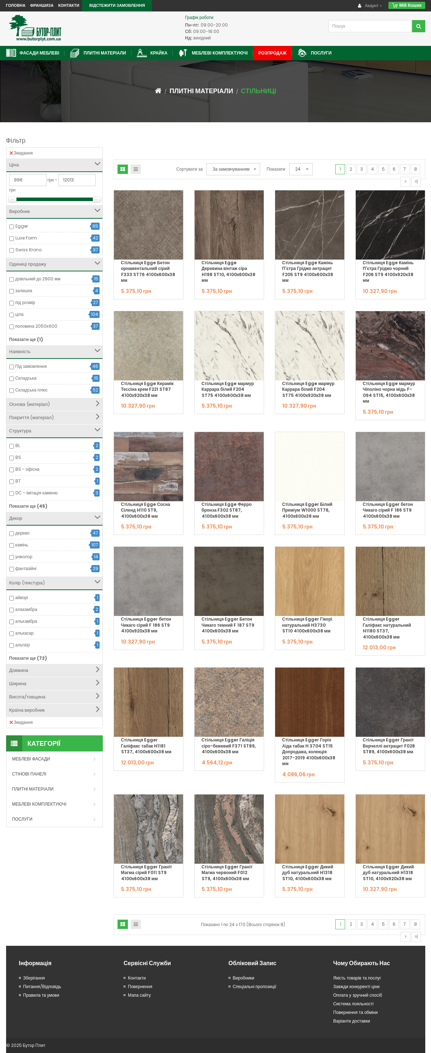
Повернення (140, 986)
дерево (22, 533)
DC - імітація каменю (36, 493)
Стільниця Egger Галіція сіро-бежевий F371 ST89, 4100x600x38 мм (229, 746)
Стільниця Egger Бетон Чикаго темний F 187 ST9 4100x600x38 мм (228, 625)
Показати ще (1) (26, 339)
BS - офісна (27, 469)
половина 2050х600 (36, 326)
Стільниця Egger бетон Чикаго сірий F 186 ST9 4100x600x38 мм (388, 510)
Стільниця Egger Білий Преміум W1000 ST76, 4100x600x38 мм (307, 510)
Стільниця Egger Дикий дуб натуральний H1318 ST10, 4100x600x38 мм (308, 873)
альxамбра (26, 621)
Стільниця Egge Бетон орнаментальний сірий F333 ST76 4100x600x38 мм (148, 272)
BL (17, 445)
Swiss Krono (28, 250)
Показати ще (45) (28, 506)
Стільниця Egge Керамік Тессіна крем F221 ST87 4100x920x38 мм (147, 389)
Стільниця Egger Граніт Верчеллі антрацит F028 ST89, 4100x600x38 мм (389, 746)
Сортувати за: (189, 169)
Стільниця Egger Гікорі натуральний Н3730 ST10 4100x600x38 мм (307, 625)
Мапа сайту (139, 995)
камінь (21, 545)
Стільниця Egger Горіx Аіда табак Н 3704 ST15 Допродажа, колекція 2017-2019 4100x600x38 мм (308, 752)
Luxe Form (26, 238)
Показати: (276, 169)
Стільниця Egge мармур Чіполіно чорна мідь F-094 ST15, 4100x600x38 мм (389, 392)
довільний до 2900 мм (38, 279)
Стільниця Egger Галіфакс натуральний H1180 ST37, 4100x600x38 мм (387, 628)
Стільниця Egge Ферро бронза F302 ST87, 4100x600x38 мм (227, 510)
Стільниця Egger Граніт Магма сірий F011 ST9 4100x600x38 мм (146, 873)
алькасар (24, 633)
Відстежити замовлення (117, 5)
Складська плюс (31, 390)
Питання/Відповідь (42, 986)
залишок (23, 291)
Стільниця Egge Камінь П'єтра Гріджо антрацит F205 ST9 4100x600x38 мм (307, 272)
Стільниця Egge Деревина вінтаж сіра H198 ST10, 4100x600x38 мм (228, 272)
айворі (21, 597)
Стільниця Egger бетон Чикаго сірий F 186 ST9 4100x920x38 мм (146, 625)
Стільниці (258, 90)
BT (18, 481)
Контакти (68, 5)
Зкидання (21, 153)
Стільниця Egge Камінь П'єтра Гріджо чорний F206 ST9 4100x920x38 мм (388, 272)
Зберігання (34, 978)
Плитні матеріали (201, 90)
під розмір (25, 302)
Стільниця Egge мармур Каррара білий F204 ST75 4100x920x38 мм (308, 389)
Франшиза (41, 5)
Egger (21, 226)
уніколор (24, 557)
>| (416, 182)
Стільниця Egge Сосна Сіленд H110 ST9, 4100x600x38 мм (145, 510)
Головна (15, 5)
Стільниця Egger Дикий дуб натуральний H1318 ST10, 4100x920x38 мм (388, 873)
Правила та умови (41, 995)
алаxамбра (26, 609)
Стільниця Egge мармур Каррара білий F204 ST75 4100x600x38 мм (228, 389)
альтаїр (22, 645)
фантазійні (26, 568)
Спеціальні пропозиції (255, 986)
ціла (19, 314)
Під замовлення (31, 366)
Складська (26, 378)
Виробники (243, 978)
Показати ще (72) (28, 658)
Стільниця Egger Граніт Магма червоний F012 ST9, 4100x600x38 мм (227, 873)
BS (18, 457)
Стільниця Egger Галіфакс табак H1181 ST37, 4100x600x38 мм (146, 746)
